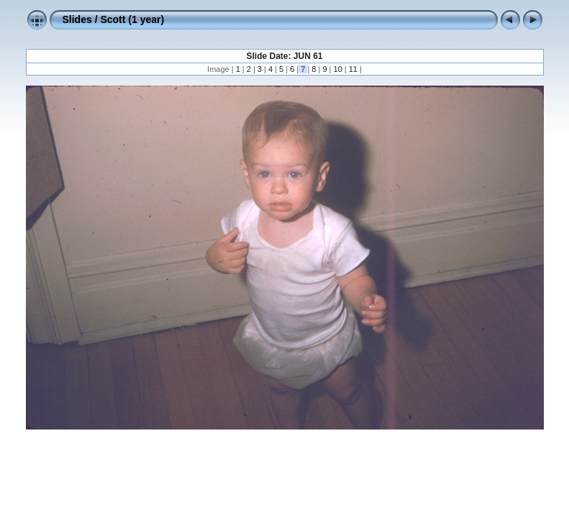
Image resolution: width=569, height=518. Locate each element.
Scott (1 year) (132, 19)
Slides (77, 19)
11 (353, 69)
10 (337, 69)
